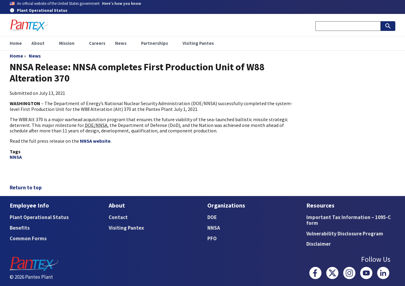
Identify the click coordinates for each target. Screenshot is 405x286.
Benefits (20, 227)
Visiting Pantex (126, 227)
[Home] (29, 25)
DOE (212, 217)
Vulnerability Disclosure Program (344, 233)
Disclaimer (318, 244)
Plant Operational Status (39, 217)
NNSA (16, 157)
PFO (212, 238)
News (35, 56)
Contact (118, 217)
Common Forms (28, 238)
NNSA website (95, 141)
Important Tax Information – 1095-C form (348, 220)
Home (16, 56)
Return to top (26, 187)
